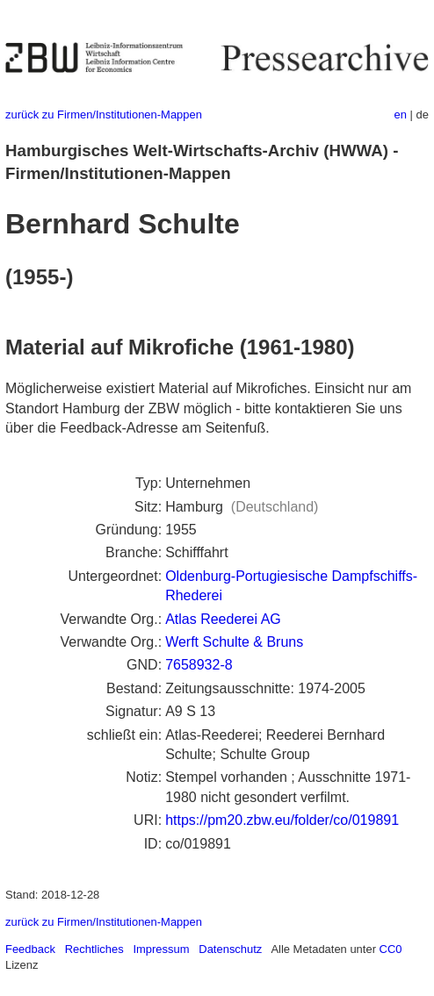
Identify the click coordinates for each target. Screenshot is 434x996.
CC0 (391, 949)
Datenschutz (230, 949)
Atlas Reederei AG (223, 619)
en (400, 114)
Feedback (30, 949)
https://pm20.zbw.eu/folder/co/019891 (282, 820)
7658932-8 (199, 664)
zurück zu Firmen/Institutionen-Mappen (103, 114)
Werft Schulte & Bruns (234, 641)
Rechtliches (94, 949)
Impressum (161, 949)
